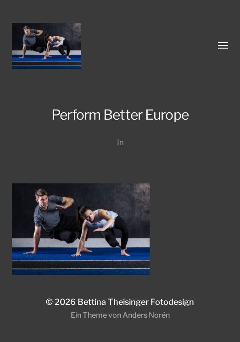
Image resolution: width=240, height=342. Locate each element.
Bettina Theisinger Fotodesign (136, 302)
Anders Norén (146, 315)
